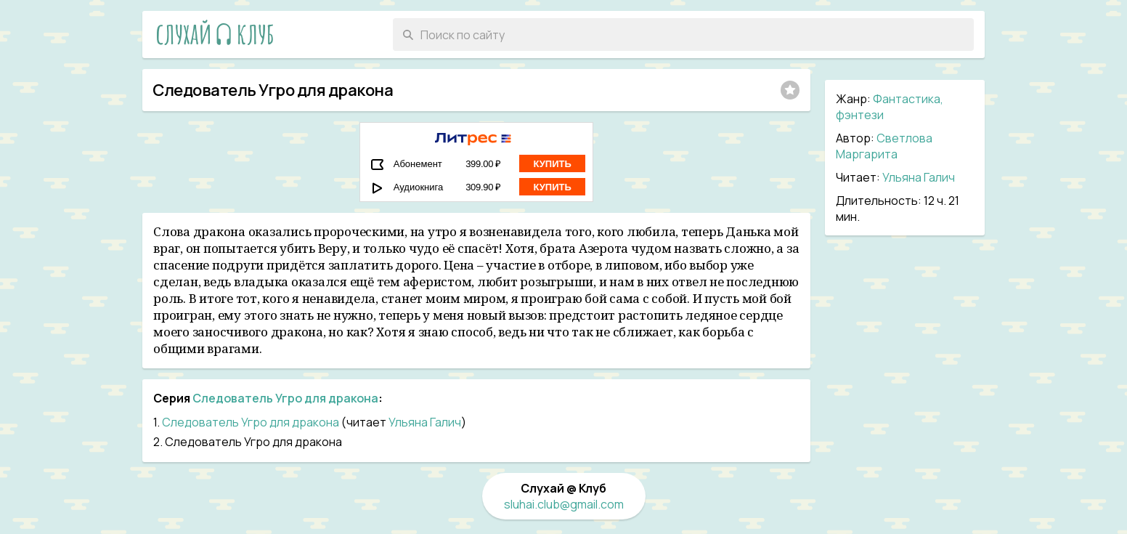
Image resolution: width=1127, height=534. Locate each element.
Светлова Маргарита (884, 146)
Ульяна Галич (918, 177)
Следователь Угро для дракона (285, 398)
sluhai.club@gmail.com (564, 504)
